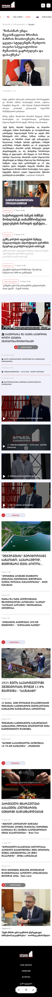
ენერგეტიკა (8, 265)
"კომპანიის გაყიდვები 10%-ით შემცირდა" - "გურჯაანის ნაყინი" (20, 623)
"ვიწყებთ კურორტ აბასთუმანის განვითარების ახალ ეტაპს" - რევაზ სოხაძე (23, 287)
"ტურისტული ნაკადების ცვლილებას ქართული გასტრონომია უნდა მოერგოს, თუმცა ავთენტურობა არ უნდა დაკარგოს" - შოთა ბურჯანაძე (25, 851)
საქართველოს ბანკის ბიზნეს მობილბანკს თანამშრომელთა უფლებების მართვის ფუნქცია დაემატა (24, 219)
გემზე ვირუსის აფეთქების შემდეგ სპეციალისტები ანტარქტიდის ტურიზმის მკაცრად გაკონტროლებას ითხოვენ (25, 243)
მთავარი (6, 24)
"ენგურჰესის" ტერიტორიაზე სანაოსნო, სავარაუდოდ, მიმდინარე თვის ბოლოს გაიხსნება (23, 560)
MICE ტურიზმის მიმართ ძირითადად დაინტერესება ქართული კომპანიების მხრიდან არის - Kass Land (24, 873)
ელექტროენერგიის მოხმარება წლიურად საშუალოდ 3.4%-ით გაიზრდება (22, 271)
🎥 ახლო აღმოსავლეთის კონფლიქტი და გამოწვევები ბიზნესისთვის (23, 360)
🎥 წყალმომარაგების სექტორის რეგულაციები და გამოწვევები (21, 383)
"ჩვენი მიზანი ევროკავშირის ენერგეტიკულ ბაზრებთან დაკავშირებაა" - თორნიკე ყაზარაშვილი (25, 934)
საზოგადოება (19, 24)
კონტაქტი (26, 971)
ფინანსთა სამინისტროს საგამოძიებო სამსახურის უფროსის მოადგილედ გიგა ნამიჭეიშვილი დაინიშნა (25, 726)
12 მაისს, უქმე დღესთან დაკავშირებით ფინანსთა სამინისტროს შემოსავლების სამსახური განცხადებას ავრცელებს (25, 706)
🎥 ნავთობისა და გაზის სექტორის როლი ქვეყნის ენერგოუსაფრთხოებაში (24, 338)
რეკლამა (26, 977)
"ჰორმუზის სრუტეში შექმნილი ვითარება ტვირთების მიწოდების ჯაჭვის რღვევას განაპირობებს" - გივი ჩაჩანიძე (24, 580)
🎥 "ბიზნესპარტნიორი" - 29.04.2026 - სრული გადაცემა (22, 372)
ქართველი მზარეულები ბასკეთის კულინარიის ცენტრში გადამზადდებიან (22, 808)
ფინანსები (8, 210)
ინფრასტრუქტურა (10, 281)
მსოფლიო (8, 234)
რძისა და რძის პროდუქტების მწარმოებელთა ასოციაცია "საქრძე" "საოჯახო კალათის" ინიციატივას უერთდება (23, 603)
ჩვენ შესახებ (26, 965)
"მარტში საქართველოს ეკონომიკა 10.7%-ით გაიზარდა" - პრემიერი (22, 744)
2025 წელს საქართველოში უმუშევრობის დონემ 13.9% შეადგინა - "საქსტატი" (22, 687)
